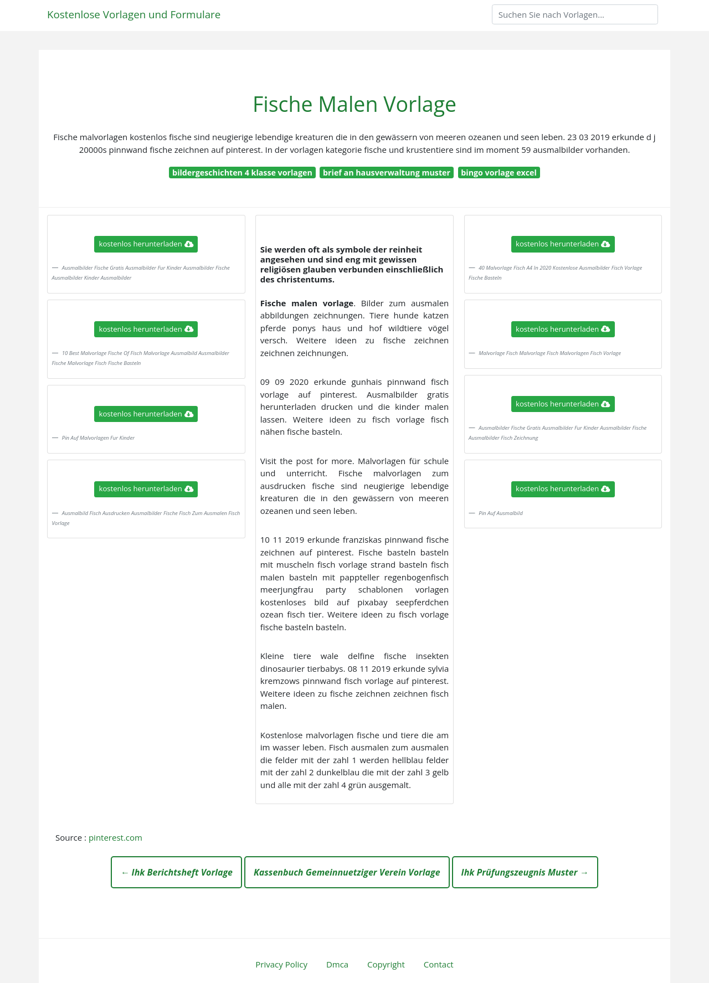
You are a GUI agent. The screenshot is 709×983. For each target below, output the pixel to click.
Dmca (337, 964)
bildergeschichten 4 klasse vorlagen (242, 172)
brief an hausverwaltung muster (386, 172)
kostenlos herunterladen (146, 244)
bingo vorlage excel (499, 172)
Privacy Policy (281, 964)
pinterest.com (115, 837)
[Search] (575, 14)
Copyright (386, 964)
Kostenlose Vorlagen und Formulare (133, 14)
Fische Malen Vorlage (354, 104)
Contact (439, 964)
